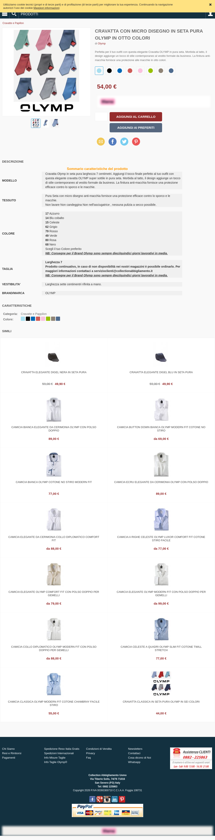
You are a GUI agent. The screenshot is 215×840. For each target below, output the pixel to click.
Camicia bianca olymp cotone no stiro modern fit (54, 482)
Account (210, 14)
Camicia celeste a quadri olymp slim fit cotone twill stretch (161, 648)
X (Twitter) (124, 143)
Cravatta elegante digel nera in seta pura (54, 372)
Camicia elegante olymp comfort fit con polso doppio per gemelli (54, 593)
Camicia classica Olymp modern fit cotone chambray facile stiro (54, 703)
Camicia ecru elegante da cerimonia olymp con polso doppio (161, 482)
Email (99, 141)
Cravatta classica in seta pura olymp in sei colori (161, 701)
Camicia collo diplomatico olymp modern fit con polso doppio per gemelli (53, 648)
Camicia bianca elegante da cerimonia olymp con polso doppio (53, 429)
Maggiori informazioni (47, 7)
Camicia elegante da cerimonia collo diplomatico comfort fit (53, 538)
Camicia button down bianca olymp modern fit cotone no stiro (161, 429)
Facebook (112, 141)
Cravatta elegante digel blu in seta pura (161, 372)
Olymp (102, 43)
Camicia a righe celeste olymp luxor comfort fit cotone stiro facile (161, 538)
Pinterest (136, 141)
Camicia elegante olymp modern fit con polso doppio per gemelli (161, 593)
